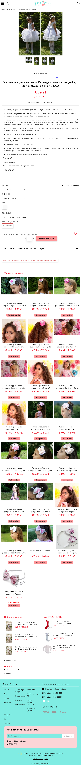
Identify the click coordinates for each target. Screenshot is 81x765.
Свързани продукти (14, 273)
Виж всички (8, 673)
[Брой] (29, 238)
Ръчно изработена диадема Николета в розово (40, 510)
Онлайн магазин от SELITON (40, 763)
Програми (7, 715)
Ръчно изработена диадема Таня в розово (67, 428)
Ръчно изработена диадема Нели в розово (67, 345)
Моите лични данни (40, 758)
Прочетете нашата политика (41, 755)
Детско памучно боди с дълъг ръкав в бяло (64, 647)
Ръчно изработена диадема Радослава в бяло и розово (14, 304)
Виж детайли (40, 315)
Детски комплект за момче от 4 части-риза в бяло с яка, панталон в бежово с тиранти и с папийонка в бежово (26, 648)
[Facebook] (44, 701)
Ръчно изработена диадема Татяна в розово (14, 469)
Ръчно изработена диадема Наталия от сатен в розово (14, 346)
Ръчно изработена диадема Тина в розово (14, 510)
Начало (3, 9)
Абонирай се (11, 661)
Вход (5, 694)
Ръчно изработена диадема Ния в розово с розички (67, 387)
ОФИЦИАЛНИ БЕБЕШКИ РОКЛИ (27, 9)
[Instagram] (49, 701)
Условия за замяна (31, 709)
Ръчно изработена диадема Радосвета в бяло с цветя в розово (14, 552)
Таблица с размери (71, 185)
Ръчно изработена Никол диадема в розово (67, 510)
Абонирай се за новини (13, 670)
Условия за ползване (19, 691)
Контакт (19, 700)
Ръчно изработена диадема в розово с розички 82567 (14, 428)
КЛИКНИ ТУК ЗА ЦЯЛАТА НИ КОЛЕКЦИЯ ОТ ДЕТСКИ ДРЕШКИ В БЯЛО (30, 260)
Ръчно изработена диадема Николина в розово (40, 428)
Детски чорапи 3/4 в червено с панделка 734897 (62, 622)
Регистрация (20, 696)
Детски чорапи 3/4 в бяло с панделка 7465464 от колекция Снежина (64, 634)
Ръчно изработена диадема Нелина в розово (14, 386)
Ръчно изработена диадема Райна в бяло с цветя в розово (40, 304)
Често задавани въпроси (30, 702)
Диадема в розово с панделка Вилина (14, 592)
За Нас (6, 698)
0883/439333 (57, 697)
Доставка (31, 690)
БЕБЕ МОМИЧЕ (11, 9)
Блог (5, 719)
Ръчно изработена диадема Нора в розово (40, 386)
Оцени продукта (41, 73)
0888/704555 (57, 693)
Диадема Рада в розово (40, 550)
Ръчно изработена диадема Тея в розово (67, 469)
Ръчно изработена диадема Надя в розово (40, 345)
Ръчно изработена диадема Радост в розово (67, 304)
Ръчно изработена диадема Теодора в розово (40, 469)
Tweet (58, 77)
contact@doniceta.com (58, 689)
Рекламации (20, 704)
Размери (7, 723)
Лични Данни (8, 702)
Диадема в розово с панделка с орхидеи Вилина (67, 552)
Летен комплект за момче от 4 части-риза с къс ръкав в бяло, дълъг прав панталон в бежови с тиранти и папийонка (26, 623)
